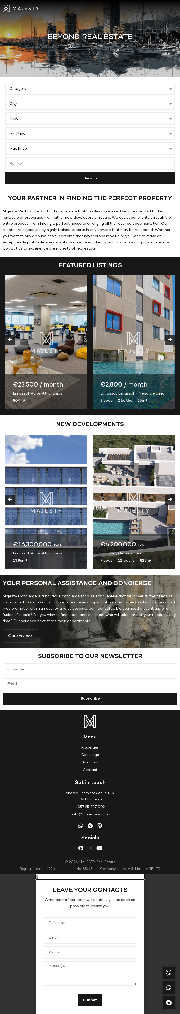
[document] (90, 944)
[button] (174, 8)
